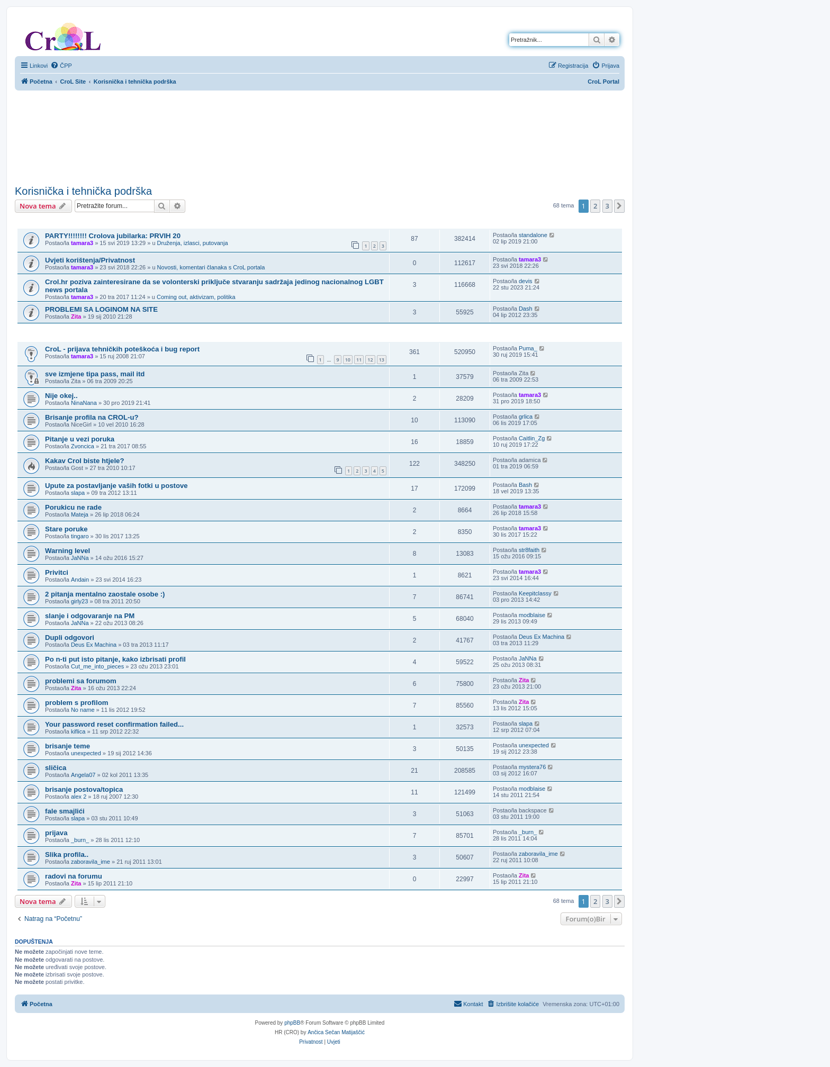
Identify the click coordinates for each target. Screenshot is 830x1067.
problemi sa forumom (80, 681)
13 (381, 359)
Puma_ (528, 348)
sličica (55, 768)
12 (370, 359)
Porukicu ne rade (73, 507)
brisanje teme (67, 746)
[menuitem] (61, 65)
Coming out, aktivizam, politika (196, 297)
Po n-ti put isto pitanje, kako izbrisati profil (115, 659)
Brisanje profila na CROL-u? (92, 417)
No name (83, 710)
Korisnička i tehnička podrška (83, 191)
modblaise (532, 615)
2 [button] (595, 206)
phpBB (292, 1023)
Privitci (56, 572)
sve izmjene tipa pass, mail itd (95, 374)
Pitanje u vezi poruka (79, 439)
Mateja (79, 514)
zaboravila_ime (90, 861)
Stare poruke (66, 529)
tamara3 (82, 243)
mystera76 (532, 767)
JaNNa (80, 558)
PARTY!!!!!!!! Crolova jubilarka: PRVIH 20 (113, 236)
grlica (526, 416)
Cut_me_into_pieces (97, 666)
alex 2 (78, 796)
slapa (78, 493)
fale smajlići (65, 811)
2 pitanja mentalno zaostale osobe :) (105, 594)
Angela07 (83, 775)
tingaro (80, 536)
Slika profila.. (66, 854)
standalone (533, 235)
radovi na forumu (73, 876)
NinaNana (84, 403)
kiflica (78, 731)
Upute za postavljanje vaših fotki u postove (116, 486)
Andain (80, 579)
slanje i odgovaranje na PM (89, 616)
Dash (526, 308)
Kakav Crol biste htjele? (84, 461)
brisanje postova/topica (84, 789)
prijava (56, 833)
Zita (76, 316)
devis (526, 281)
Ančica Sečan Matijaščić (336, 1032)
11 (359, 359)
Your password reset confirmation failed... (114, 724)
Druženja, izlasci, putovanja (192, 243)
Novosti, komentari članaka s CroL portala (211, 267)
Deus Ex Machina (93, 644)
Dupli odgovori (69, 637)
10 (347, 359)
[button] (619, 206)
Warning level (67, 551)
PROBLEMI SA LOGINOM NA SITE (101, 309)
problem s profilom (76, 703)
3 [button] (607, 206)
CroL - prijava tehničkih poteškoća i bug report (122, 349)
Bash (525, 485)
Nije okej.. (61, 396)
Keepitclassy (535, 593)
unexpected (86, 753)
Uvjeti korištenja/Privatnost (90, 260)
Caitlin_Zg (532, 438)
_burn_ (80, 840)
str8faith (529, 550)
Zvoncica (82, 446)
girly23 (79, 601)
